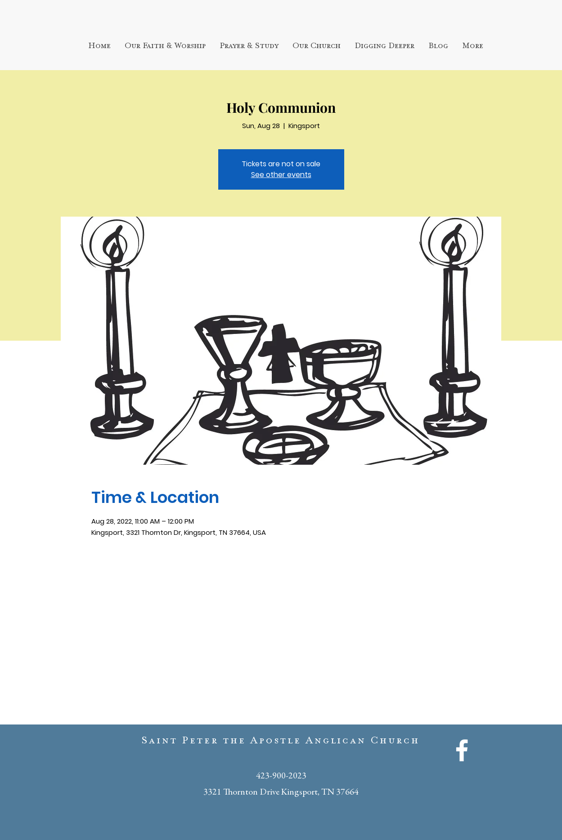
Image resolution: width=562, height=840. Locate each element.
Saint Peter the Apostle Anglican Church (280, 742)
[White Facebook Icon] (462, 750)
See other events (281, 174)
